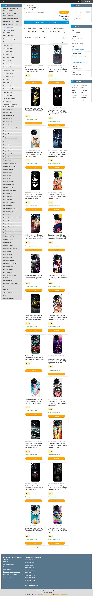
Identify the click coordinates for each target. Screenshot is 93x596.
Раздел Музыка (7, 119)
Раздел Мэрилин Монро (10, 233)
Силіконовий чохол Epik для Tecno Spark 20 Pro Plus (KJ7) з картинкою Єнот (57, 403)
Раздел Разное (7, 199)
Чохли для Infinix (8, 79)
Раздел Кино (7, 160)
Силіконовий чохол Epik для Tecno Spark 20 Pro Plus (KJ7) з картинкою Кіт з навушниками (34, 357)
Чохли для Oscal (8, 92)
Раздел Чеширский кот (10, 263)
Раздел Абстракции (9, 148)
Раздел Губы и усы (8, 260)
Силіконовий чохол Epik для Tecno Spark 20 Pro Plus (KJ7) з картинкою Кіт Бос (57, 487)
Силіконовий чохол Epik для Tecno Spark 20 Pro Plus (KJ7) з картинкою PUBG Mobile (57, 154)
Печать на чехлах (53, 22)
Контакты (5, 561)
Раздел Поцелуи (8, 239)
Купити (34, 83)
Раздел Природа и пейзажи (11, 128)
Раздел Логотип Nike (9, 227)
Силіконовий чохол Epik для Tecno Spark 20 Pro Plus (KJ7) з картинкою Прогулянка (57, 445)
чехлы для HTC (29, 572)
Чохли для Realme (8, 64)
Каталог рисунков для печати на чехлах (9, 14)
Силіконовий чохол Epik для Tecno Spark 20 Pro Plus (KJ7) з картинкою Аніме (57, 277)
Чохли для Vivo (7, 83)
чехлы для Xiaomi (30, 578)
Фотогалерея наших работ (11, 24)
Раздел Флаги (7, 134)
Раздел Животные (8, 115)
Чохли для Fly (7, 101)
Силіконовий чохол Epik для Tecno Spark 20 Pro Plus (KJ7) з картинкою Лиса (34, 154)
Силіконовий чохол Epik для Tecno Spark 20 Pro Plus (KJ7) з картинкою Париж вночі (57, 361)
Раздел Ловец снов (9, 224)
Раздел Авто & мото (9, 154)
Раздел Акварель (8, 212)
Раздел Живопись (8, 184)
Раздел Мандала (8, 280)
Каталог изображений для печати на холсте (11, 9)
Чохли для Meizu (8, 54)
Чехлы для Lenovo (8, 35)
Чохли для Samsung (9, 39)
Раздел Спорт (7, 178)
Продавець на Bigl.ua (46, 592)
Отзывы (5, 289)
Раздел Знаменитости (9, 166)
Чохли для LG (7, 42)
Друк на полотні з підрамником (8, 31)
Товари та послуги (32, 28)
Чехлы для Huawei (8, 70)
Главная (28, 22)
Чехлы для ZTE (7, 61)
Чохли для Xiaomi (8, 57)
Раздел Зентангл (8, 266)
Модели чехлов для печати (11, 21)
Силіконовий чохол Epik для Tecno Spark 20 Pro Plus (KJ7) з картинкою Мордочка (57, 112)
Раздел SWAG (7, 251)
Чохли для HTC (7, 51)
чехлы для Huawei (30, 583)
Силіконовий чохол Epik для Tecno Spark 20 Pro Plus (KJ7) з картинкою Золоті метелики (34, 110)
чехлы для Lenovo (30, 560)
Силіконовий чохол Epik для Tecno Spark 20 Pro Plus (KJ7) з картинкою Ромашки (34, 530)
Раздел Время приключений (11, 218)
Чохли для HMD (8, 95)
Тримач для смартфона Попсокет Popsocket (10, 105)
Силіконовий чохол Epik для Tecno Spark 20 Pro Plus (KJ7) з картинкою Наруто (57, 196)
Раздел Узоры (7, 196)
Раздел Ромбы (7, 254)
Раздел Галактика (8, 145)
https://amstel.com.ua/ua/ (79, 56)
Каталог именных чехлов (10, 18)
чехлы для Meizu (30, 575)
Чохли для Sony (8, 45)
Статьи (5, 295)
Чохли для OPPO (8, 73)
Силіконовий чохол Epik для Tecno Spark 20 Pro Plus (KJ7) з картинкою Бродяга (34, 196)
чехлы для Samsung (31, 562)
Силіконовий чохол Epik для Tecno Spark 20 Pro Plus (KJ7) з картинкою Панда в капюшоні (57, 69)
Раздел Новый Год (8, 236)
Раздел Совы (7, 242)
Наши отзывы (7, 569)
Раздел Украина (8, 125)
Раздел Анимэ (7, 272)
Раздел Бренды (8, 151)
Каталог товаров (8, 577)
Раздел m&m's (7, 205)
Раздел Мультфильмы (9, 163)
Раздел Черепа (7, 257)
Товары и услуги (8, 27)
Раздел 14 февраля (9, 202)
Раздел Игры (7, 175)
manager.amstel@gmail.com (80, 62)
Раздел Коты (7, 221)
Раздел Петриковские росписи (9, 276)
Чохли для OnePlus (9, 89)
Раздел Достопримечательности (10, 138)
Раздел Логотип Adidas (10, 248)
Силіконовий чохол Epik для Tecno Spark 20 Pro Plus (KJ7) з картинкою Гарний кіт (34, 277)
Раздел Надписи (8, 245)
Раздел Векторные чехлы (10, 283)
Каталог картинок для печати (11, 572)
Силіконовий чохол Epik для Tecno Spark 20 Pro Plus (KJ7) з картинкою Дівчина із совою (34, 401)
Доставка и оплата (8, 292)
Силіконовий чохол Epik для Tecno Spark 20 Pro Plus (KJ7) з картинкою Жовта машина (34, 317)
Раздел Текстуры (8, 142)
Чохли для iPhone (8, 67)
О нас (5, 286)
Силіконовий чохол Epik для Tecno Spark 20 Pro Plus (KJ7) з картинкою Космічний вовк (34, 237)
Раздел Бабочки (8, 109)
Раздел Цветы (7, 112)
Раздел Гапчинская (8, 269)
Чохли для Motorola (9, 86)
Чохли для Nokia (8, 48)
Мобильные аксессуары (32, 585)
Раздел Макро (7, 193)
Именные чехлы (39, 22)
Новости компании (8, 298)
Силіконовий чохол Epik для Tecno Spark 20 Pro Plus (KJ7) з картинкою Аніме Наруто (57, 317)
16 (62, 42)
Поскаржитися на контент (46, 594)
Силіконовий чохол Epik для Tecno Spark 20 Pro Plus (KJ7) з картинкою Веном (34, 487)
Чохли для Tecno (8, 76)
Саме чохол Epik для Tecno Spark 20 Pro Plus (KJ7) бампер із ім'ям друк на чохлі (34, 69)
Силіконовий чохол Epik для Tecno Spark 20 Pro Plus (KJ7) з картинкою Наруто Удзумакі (57, 237)
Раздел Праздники (8, 181)
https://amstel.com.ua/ (78, 49)
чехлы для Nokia (30, 570)
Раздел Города (7, 131)
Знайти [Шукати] (64, 12)
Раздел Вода (7, 215)
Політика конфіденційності (61, 594)
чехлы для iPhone (30, 580)
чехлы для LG (29, 565)
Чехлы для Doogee (9, 98)
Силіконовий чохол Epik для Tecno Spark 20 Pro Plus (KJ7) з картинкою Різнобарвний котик (58, 530)
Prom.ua (55, 590)
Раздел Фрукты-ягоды (9, 208)
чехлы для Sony (29, 567)
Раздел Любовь (7, 122)
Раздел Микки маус (9, 230)
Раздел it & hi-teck (8, 187)
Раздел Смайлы (7, 172)
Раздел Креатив (8, 157)
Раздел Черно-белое (9, 190)
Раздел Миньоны (8, 169)
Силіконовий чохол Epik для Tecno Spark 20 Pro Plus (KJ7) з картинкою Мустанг (34, 445)
